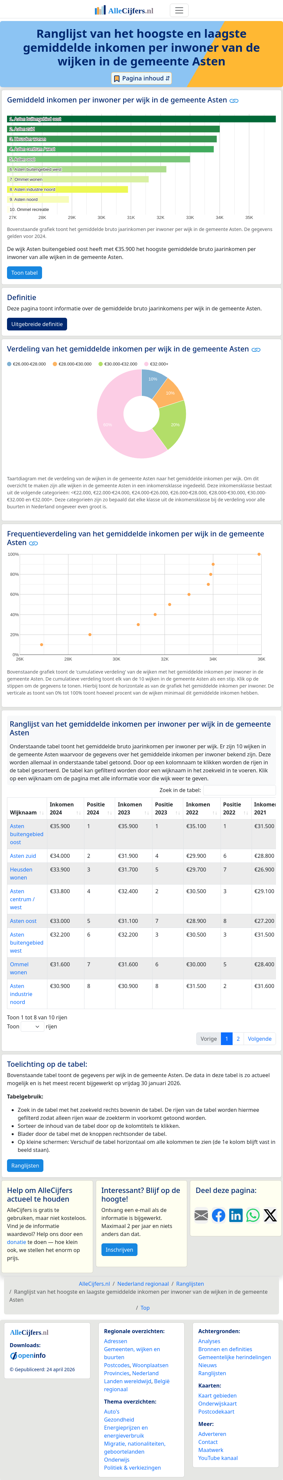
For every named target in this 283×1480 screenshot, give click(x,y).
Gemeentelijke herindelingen (234, 1357)
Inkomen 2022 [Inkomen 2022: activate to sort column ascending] (198, 808)
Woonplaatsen (150, 1365)
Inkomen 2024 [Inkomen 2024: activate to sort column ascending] (62, 808)
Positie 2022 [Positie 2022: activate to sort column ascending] (232, 808)
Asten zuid (23, 855)
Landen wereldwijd (128, 1381)
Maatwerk (210, 1450)
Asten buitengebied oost (26, 834)
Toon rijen (32, 1026)
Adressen (115, 1341)
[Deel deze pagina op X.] (270, 1215)
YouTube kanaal (218, 1458)
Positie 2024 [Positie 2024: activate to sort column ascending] (96, 808)
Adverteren (212, 1434)
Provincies (116, 1373)
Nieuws (207, 1365)
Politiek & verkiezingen (132, 1467)
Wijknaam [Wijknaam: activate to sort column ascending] (23, 812)
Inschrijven (119, 1249)
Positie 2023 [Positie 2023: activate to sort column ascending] (164, 808)
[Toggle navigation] (179, 10)
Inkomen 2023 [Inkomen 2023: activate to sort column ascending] (130, 808)
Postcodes (117, 1365)
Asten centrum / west (22, 899)
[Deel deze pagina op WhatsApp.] (253, 1215)
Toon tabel (24, 272)
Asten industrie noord (21, 994)
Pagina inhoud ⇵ (142, 78)
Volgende (260, 1038)
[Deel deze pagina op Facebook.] (219, 1215)
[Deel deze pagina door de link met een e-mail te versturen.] (201, 1215)
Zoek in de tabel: (218, 790)
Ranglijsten (25, 1165)
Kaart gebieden (217, 1395)
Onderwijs (116, 1459)
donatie (16, 1242)
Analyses (209, 1341)
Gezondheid (119, 1419)
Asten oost (23, 921)
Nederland (145, 1373)
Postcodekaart (216, 1411)
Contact (208, 1442)
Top (145, 1307)
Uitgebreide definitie (37, 324)
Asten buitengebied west (26, 942)
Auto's (111, 1411)
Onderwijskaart (217, 1403)
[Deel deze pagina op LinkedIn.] (236, 1215)
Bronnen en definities (225, 1349)
